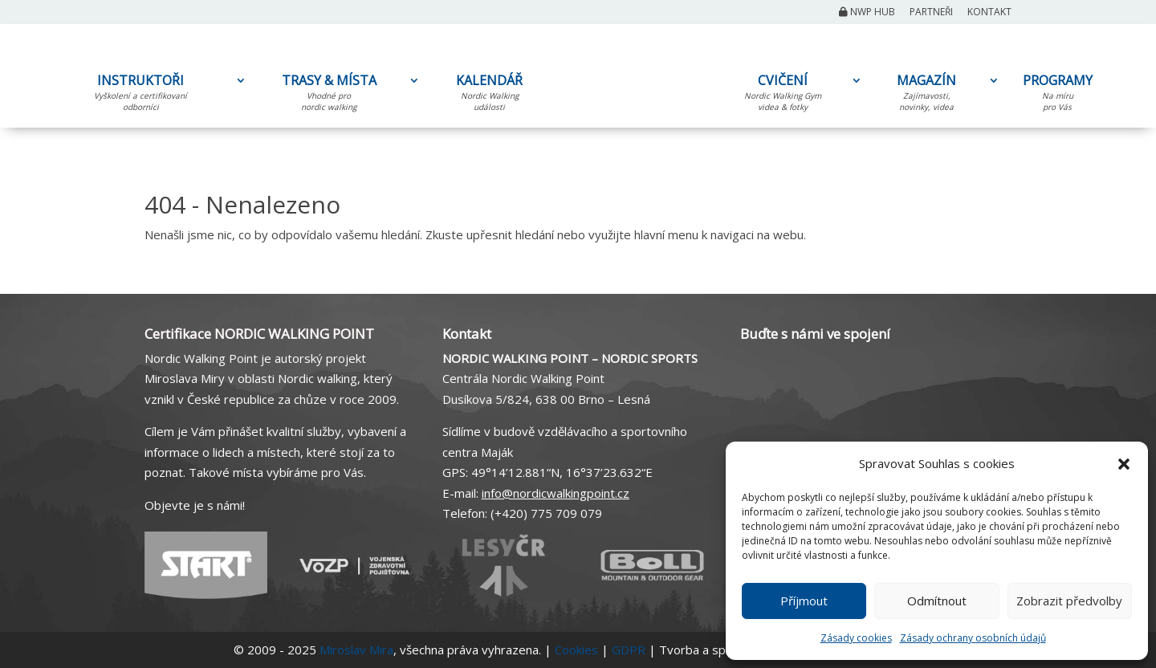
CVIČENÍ (782, 95)
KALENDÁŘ (489, 95)
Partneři (931, 12)
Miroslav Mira (356, 650)
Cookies (576, 650)
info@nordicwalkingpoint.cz (555, 493)
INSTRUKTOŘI (140, 95)
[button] (1124, 464)
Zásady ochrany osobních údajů (973, 638)
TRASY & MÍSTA (329, 95)
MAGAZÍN (926, 95)
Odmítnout (937, 601)
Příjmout (804, 601)
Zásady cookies (856, 638)
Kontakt (989, 12)
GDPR (628, 650)
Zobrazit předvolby (1069, 601)
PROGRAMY (1057, 95)
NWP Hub (867, 12)
